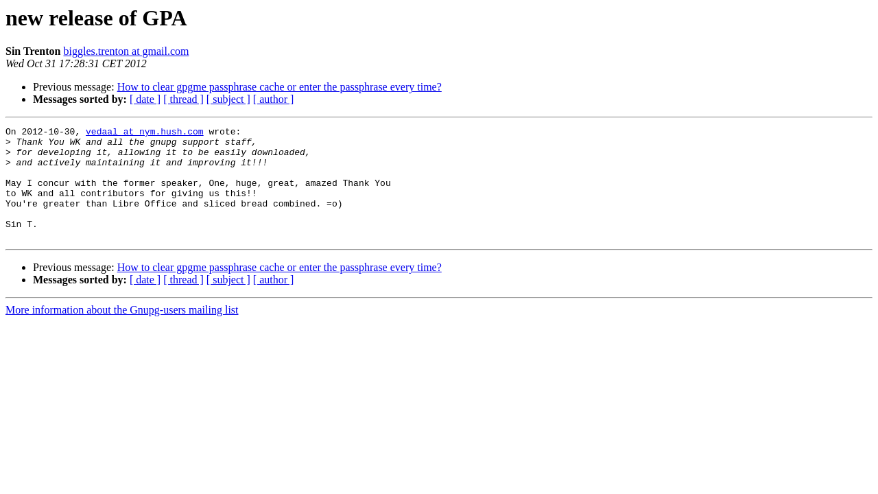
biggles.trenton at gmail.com (126, 51)
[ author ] (273, 99)
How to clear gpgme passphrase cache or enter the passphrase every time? (279, 87)
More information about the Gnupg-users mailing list (122, 332)
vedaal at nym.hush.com (145, 133)
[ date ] (145, 99)
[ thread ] (183, 99)
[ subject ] (228, 99)
